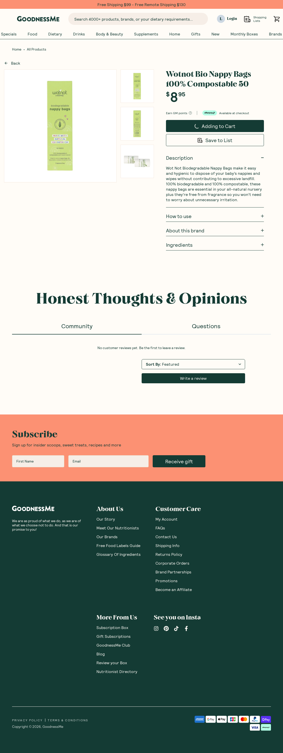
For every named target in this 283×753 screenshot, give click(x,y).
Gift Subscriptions (113, 636)
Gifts (195, 34)
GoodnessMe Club (113, 645)
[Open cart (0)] (276, 19)
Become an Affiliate (173, 589)
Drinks (79, 34)
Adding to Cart (205, 127)
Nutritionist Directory (116, 671)
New (215, 34)
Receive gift (179, 461)
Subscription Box (112, 627)
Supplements (146, 34)
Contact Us (166, 536)
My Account (166, 519)
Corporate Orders (172, 563)
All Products (36, 49)
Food (32, 34)
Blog (100, 653)
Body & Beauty (109, 34)
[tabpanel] (141, 364)
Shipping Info (167, 545)
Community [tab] (76, 325)
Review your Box (111, 662)
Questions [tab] (206, 325)
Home (174, 34)
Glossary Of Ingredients (118, 554)
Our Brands (107, 536)
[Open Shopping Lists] (247, 19)
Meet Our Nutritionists (117, 527)
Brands (275, 34)
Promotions (166, 580)
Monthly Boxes (244, 34)
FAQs (160, 527)
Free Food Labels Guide (118, 545)
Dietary (55, 34)
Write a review (193, 378)
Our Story (105, 519)
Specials (9, 34)
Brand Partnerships (173, 571)
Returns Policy (168, 554)
